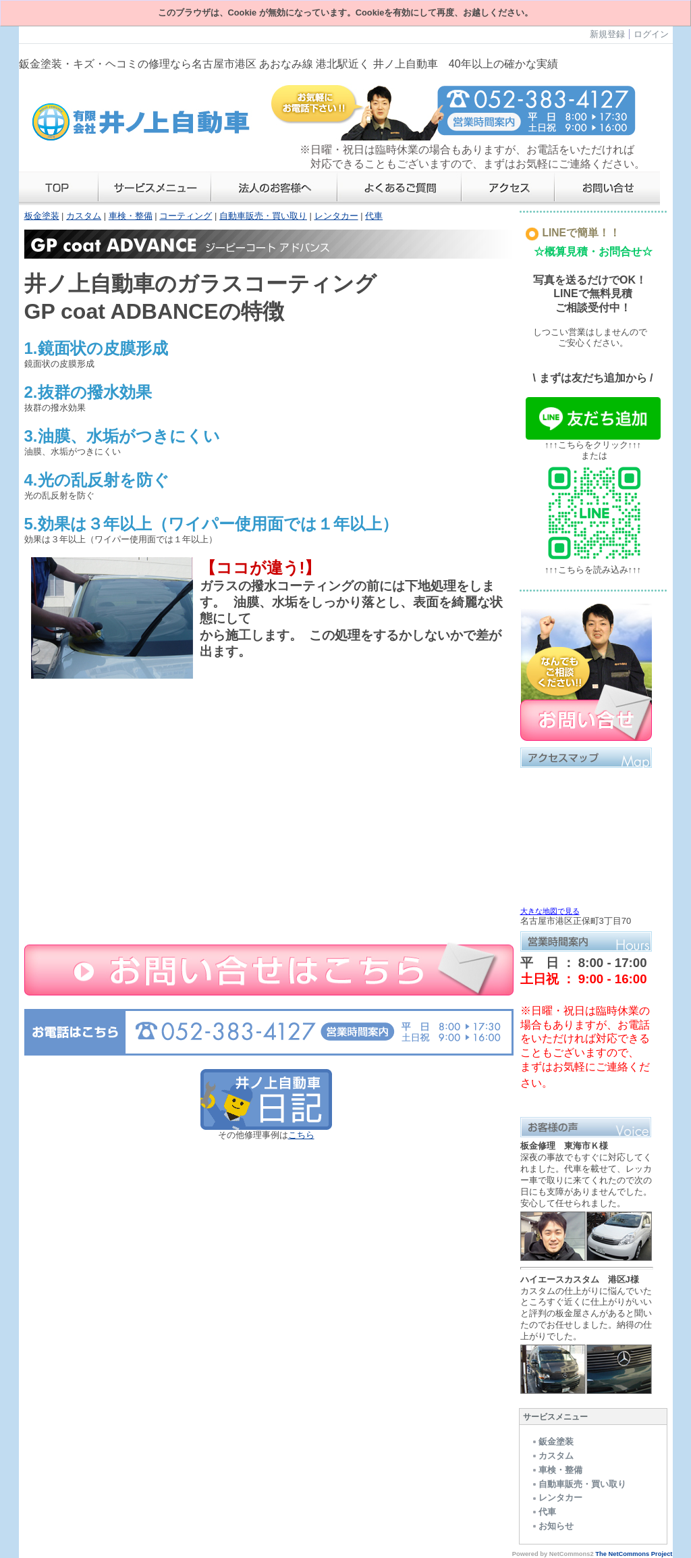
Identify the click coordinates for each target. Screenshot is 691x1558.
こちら (301, 1135)
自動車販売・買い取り (263, 216)
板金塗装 (41, 216)
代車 (374, 216)
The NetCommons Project (633, 1554)
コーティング (185, 216)
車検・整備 (131, 216)
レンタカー (336, 216)
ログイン (651, 34)
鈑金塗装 (552, 1441)
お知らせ (552, 1526)
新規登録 (607, 34)
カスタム (83, 216)
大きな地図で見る (550, 911)
